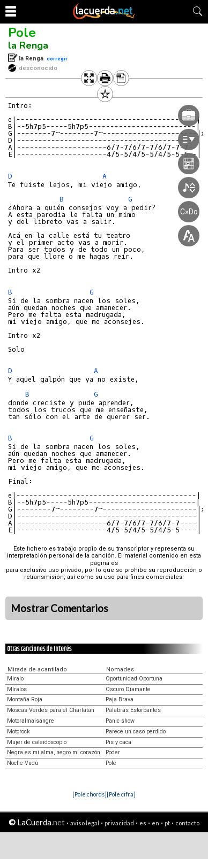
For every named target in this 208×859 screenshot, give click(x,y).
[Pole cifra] (121, 794)
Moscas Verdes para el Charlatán (50, 710)
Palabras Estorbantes (133, 710)
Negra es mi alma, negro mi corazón (53, 752)
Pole (22, 32)
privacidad (119, 822)
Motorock (18, 731)
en (155, 822)
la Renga (28, 45)
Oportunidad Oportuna (134, 678)
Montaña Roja (24, 699)
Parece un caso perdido (136, 731)
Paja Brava (119, 699)
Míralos (17, 689)
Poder (113, 752)
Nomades (120, 669)
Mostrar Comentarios (59, 608)
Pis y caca (118, 742)
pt (167, 822)
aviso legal (84, 822)
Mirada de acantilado (37, 669)
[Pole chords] (89, 794)
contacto (187, 822)
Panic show (120, 720)
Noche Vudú (22, 763)
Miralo (15, 678)
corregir (57, 58)
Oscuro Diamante (128, 689)
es (142, 822)
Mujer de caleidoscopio (36, 742)
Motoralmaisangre (30, 720)
